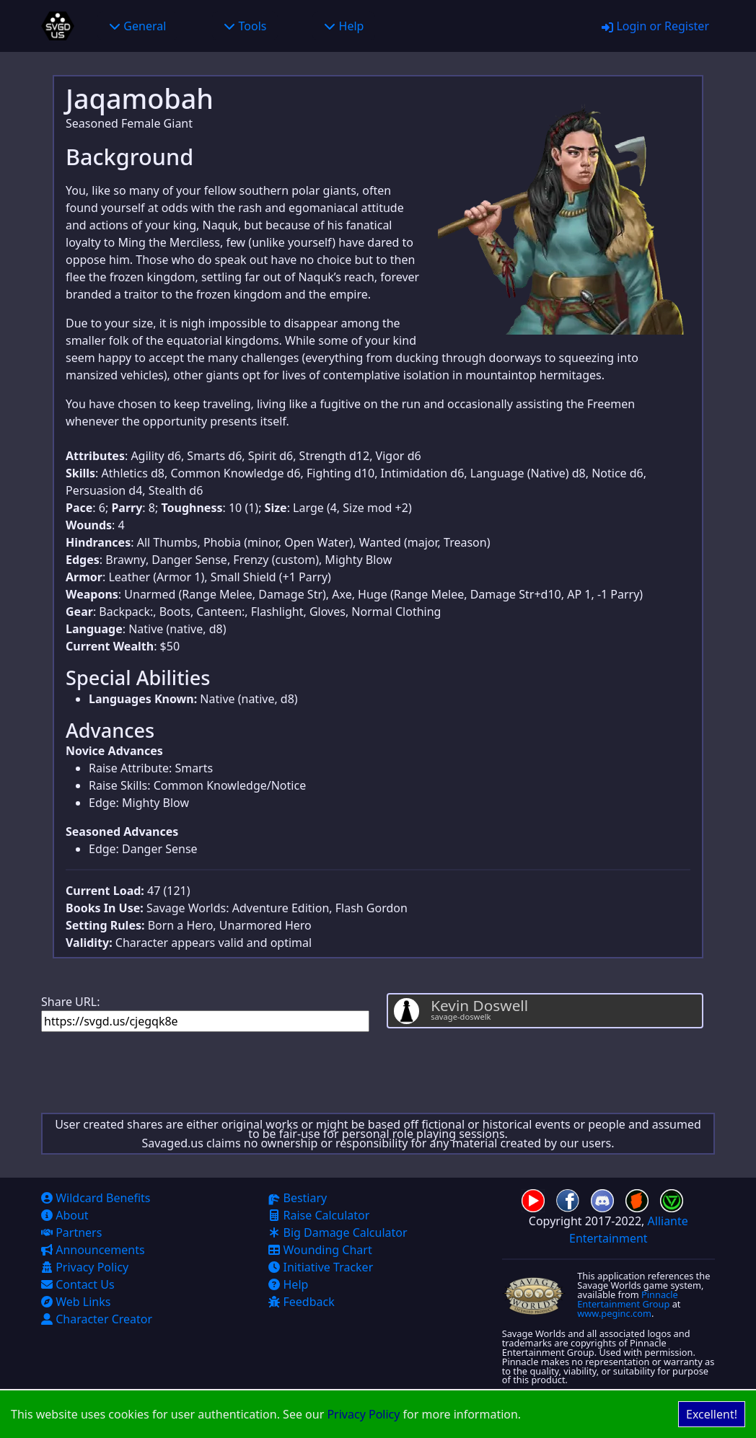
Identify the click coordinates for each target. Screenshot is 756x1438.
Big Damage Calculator (337, 1232)
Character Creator (96, 1319)
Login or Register (655, 26)
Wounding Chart (320, 1250)
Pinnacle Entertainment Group (627, 1299)
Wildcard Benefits (96, 1198)
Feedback (301, 1302)
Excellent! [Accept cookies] (711, 1414)
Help (344, 26)
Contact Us (78, 1284)
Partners (71, 1232)
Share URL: (205, 1013)
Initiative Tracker (320, 1267)
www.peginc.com (614, 1313)
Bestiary (297, 1198)
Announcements (93, 1250)
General (137, 26)
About (65, 1215)
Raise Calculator (318, 1215)
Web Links (75, 1302)
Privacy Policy (363, 1414)
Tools (245, 26)
